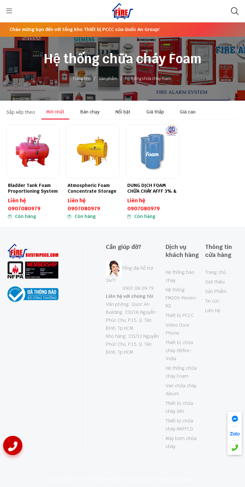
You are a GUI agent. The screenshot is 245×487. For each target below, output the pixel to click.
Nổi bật (122, 112)
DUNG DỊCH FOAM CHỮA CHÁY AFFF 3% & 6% (152, 191)
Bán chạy (90, 112)
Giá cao (188, 112)
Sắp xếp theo (20, 112)
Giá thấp (155, 112)
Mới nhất (55, 112)
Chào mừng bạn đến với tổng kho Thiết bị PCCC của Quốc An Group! (85, 29)
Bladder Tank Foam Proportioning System (33, 188)
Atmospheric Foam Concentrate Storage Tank (92, 191)
